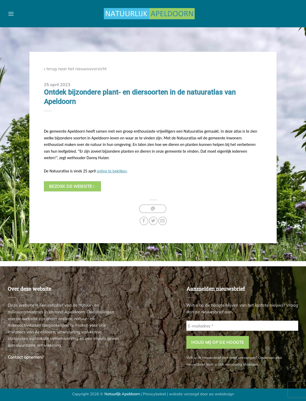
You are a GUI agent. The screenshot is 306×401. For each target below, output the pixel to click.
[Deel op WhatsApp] (152, 208)
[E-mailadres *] (242, 326)
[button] (11, 13)
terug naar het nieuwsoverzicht (75, 68)
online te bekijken (112, 171)
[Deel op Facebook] (144, 221)
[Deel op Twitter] (153, 221)
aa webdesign (221, 394)
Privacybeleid (154, 394)
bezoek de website (71, 186)
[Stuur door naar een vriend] (162, 221)
